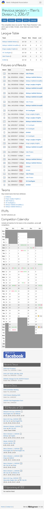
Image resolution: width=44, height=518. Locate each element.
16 (4, 110)
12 (4, 102)
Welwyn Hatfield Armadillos (10, 45)
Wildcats (17, 413)
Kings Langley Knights (9, 49)
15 (4, 152)
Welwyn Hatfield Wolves (9, 41)
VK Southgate (6, 52)
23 (4, 147)
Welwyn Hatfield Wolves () (13, 206)
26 (4, 77)
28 (4, 159)
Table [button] (4, 20)
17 (4, 125)
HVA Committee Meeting (10, 390)
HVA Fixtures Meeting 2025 (11, 395)
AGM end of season (9, 368)
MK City (12, 443)
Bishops (5, 436)
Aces (5, 428)
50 (21, 448)
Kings (5, 458)
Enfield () (8, 197)
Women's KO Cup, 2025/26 (11, 411)
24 (4, 81)
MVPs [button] (26, 20)
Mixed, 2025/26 (8, 441)
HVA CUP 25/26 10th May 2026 (13, 373)
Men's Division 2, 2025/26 (11, 434)
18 (4, 181)
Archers (5, 443)
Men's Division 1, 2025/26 (11, 448)
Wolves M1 (16, 473)
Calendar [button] (33, 20)
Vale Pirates (6, 56)
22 (4, 97)
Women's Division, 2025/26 (11, 426)
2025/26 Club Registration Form (13, 400)
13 (4, 73)
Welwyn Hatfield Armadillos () (14, 205)
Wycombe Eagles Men (10, 480)
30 (4, 163)
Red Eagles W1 (8, 413)
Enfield (4, 60)
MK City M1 (7, 421)
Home (3, 507)
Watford (11, 458)
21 (4, 88)
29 (4, 93)
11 (4, 174)
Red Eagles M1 (17, 421)
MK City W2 (12, 428)
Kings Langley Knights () (12, 199)
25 (4, 105)
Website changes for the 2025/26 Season (16, 379)
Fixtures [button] (11, 20)
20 (4, 136)
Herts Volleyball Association (17, 2)
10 (4, 143)
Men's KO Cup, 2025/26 (10, 419)
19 (4, 129)
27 (4, 121)
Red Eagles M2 (8, 450)
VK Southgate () (10, 203)
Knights (13, 436)
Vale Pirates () (9, 201)
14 (4, 177)
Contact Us (9, 507)
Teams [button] (19, 20)
